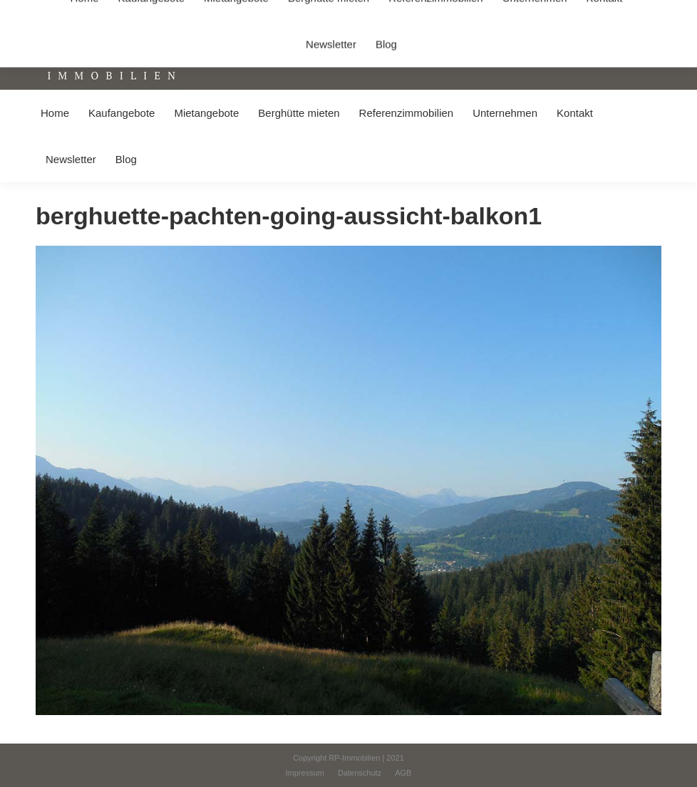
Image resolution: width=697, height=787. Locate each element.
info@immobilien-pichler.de (338, 13)
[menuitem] (54, 113)
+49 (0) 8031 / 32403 (225, 13)
